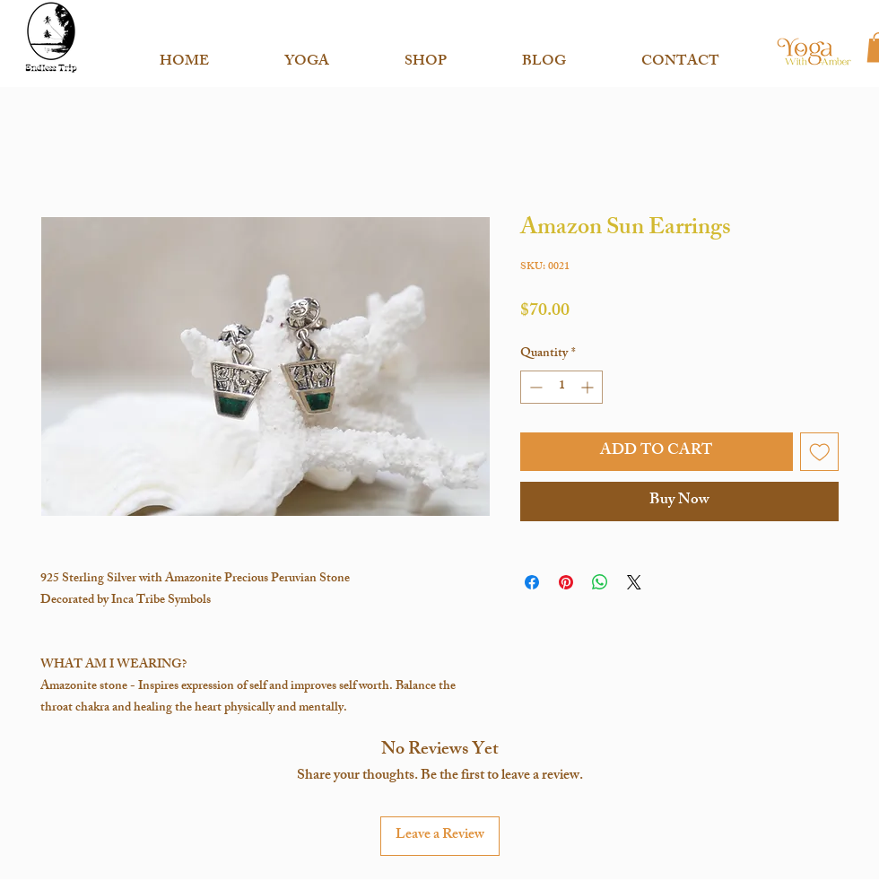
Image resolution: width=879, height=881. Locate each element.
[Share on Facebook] (532, 582)
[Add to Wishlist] (820, 452)
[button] (307, 54)
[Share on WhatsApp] (600, 582)
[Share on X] (634, 582)
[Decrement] (534, 387)
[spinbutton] (561, 387)
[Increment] (589, 387)
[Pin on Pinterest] (566, 582)
